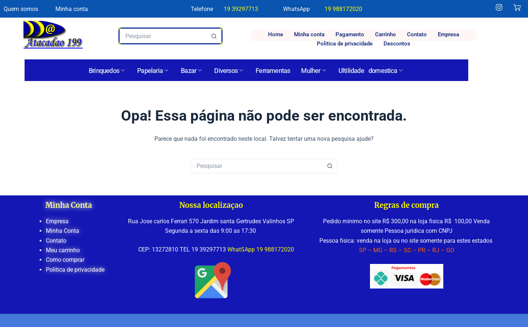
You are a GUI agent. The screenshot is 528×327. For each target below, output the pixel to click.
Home (275, 34)
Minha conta (309, 34)
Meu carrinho (63, 250)
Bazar (191, 71)
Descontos (397, 43)
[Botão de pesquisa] (214, 36)
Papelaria (152, 71)
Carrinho (385, 34)
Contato (417, 34)
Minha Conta (62, 230)
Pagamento (350, 34)
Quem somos (21, 8)
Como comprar (65, 259)
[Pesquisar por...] (163, 36)
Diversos (228, 71)
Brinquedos (106, 71)
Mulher (313, 71)
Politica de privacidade (345, 43)
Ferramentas (273, 70)
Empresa (448, 34)
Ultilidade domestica (370, 71)
